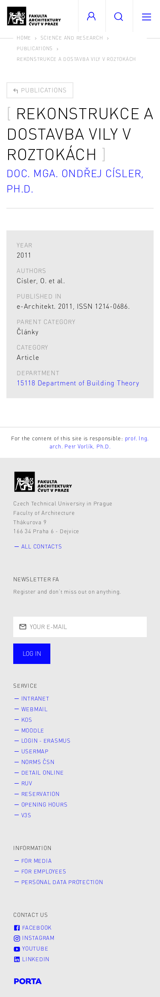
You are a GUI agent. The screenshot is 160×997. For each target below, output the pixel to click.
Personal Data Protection (62, 882)
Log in (32, 653)
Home (24, 37)
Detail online (42, 772)
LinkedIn (31, 959)
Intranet (35, 698)
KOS (26, 719)
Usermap (35, 751)
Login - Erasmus (46, 740)
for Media (36, 860)
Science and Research (72, 37)
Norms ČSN (38, 762)
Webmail (34, 709)
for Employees (44, 871)
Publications (35, 48)
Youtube (30, 948)
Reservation (40, 793)
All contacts (41, 546)
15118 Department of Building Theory (78, 382)
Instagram (34, 937)
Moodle (33, 730)
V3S (26, 815)
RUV (26, 783)
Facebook (32, 927)
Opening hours (44, 804)
